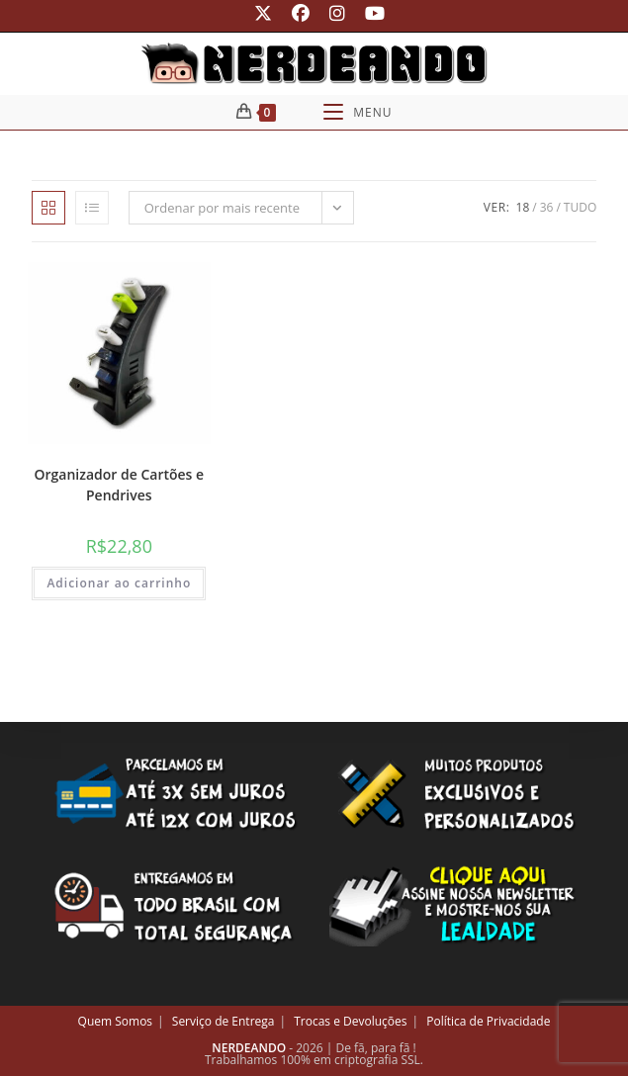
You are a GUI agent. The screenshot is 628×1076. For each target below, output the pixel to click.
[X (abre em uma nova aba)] (263, 13)
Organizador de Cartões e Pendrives (120, 484)
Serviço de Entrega (223, 1021)
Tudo (580, 207)
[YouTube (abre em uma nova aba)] (370, 13)
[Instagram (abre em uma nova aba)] (337, 13)
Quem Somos (115, 1021)
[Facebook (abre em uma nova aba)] (300, 13)
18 (523, 207)
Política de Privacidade (488, 1021)
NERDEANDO (249, 1047)
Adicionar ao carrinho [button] (118, 583)
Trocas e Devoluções (350, 1021)
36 (547, 207)
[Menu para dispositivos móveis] (357, 112)
